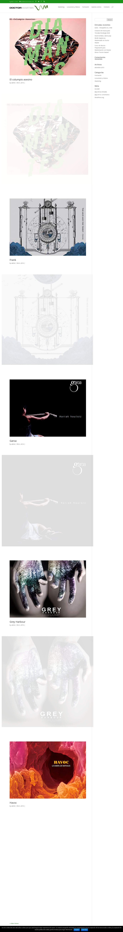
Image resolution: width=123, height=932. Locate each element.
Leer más (84, 929)
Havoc (13, 802)
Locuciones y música (101, 78)
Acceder (97, 89)
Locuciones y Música (73, 7)
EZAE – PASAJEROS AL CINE (103, 28)
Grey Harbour (17, 621)
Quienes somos (96, 7)
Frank (13, 260)
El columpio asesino (21, 79)
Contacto (107, 7)
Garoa (13, 440)
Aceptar (77, 929)
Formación (85, 7)
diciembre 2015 (99, 67)
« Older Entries (14, 923)
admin (13, 83)
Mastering (61, 7)
